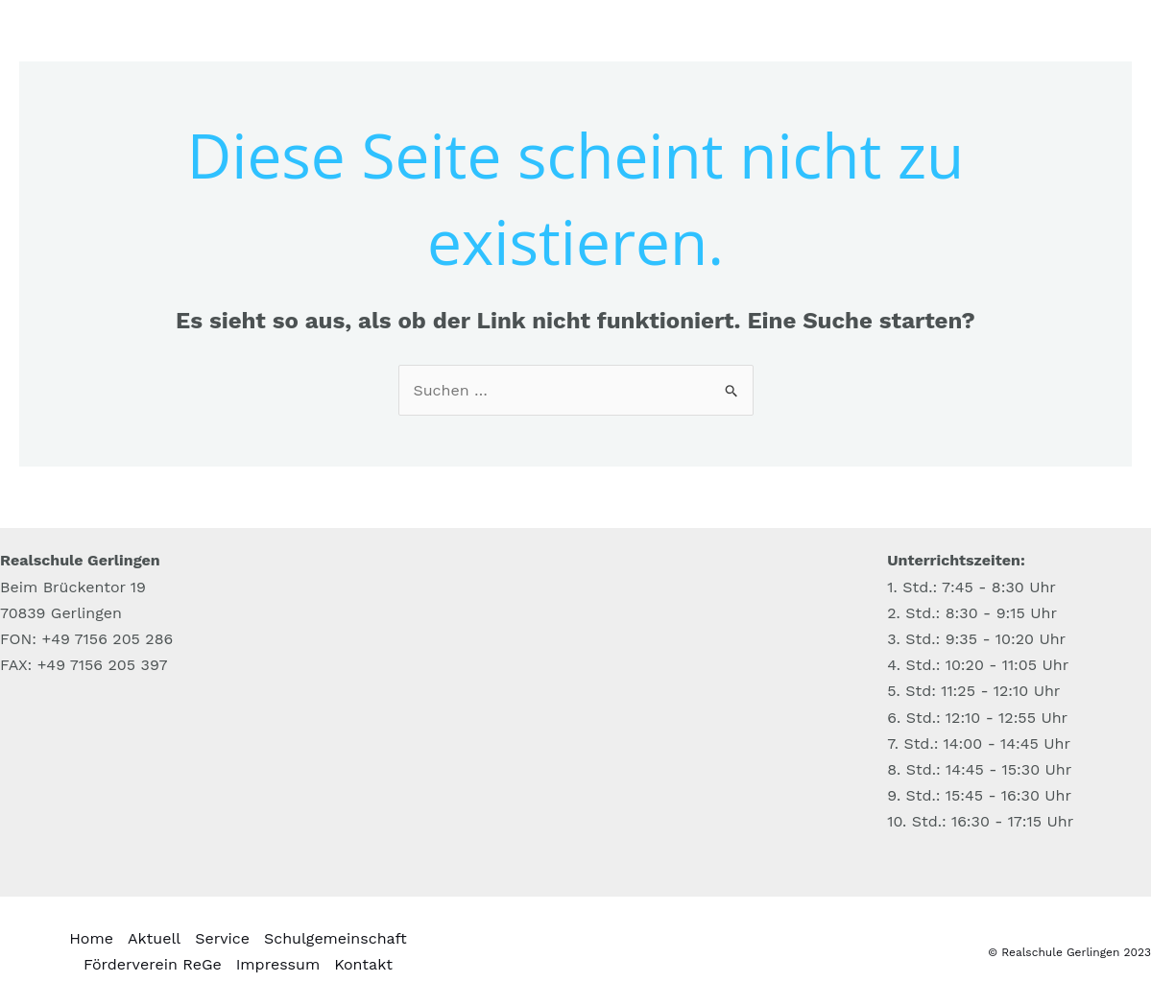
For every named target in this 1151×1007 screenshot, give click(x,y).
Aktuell (154, 938)
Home (91, 938)
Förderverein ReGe (153, 964)
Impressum (278, 964)
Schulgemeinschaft (335, 938)
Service (222, 938)
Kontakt (363, 964)
